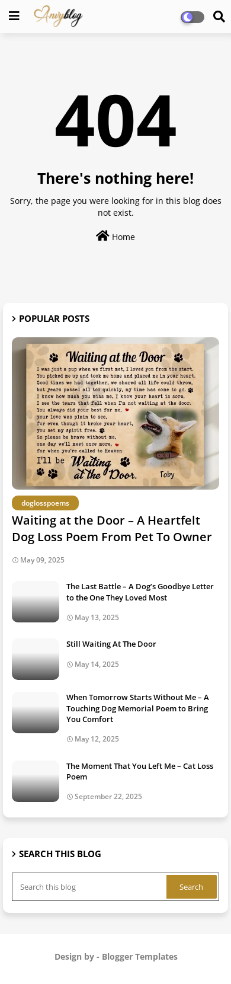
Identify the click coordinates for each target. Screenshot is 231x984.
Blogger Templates (140, 956)
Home (115, 236)
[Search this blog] (90, 887)
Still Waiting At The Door (111, 643)
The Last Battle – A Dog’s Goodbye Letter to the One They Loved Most (140, 591)
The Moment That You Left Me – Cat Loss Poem (139, 771)
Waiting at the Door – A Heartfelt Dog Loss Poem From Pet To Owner (112, 528)
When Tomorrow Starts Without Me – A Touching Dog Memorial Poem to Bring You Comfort (137, 708)
